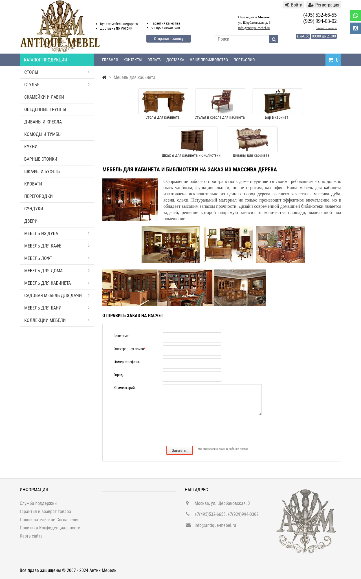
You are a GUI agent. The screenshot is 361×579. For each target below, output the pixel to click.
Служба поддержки (38, 505)
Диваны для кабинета (251, 155)
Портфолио (244, 60)
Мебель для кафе (57, 246)
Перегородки (38, 196)
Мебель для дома (57, 270)
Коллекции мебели (57, 320)
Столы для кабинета (163, 117)
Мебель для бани (57, 308)
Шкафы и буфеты (42, 171)
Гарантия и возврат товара (45, 513)
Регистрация (323, 5)
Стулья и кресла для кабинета (220, 117)
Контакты (133, 60)
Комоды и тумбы (42, 134)
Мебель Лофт (57, 258)
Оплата (154, 60)
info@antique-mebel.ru (254, 28)
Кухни (31, 146)
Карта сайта (31, 538)
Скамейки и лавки (44, 97)
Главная (110, 60)
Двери (31, 221)
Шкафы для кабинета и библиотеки (191, 155)
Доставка (175, 60)
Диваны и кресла (43, 122)
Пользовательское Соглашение (50, 521)
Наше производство (209, 60)
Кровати (33, 184)
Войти (293, 5)
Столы (57, 72)
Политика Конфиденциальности (50, 529)
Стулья (57, 84)
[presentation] (221, 430)
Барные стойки (40, 159)
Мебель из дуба (57, 233)
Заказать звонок (326, 28)
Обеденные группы (45, 109)
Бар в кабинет (276, 117)
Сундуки (33, 208)
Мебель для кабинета (57, 283)
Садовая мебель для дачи (57, 295)
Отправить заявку (169, 38)
